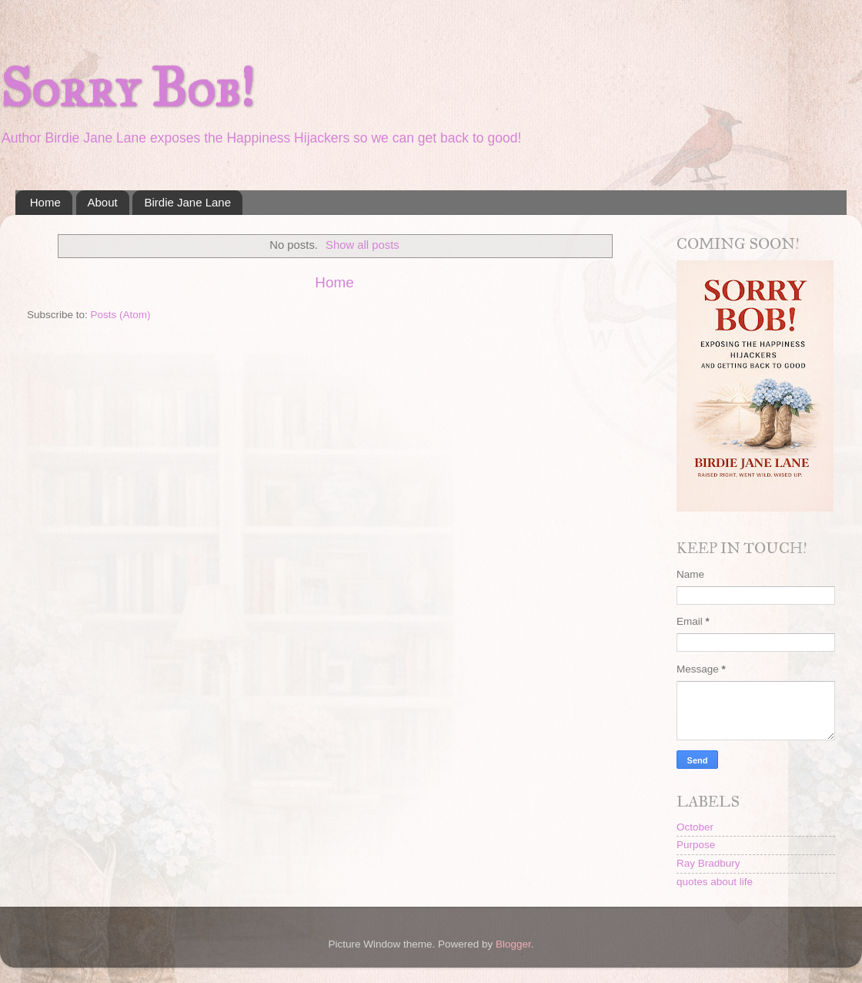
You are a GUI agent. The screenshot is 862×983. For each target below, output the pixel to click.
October (695, 827)
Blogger (513, 944)
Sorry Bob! (127, 88)
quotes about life (715, 881)
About (103, 202)
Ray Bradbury (708, 863)
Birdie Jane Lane (187, 202)
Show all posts (362, 245)
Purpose (696, 844)
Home (45, 202)
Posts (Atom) (121, 314)
